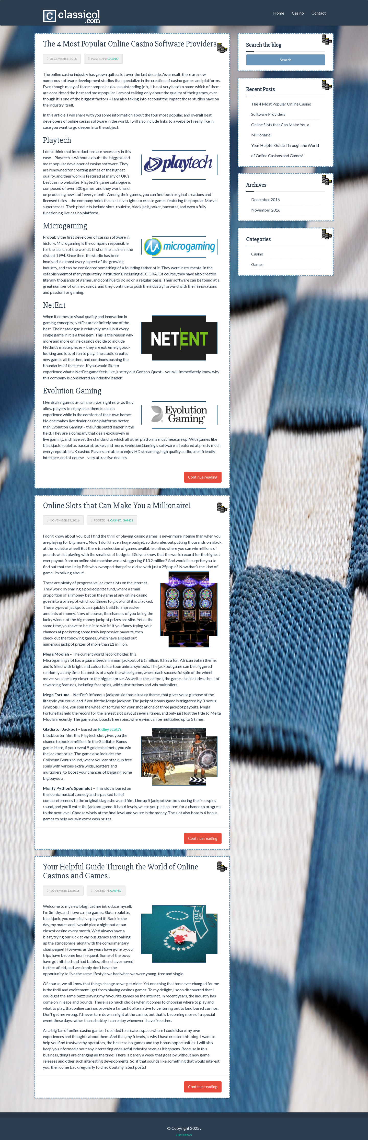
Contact (319, 12)
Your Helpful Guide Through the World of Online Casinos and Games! (120, 871)
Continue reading (202, 477)
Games (128, 520)
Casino (298, 12)
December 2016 (265, 199)
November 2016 (265, 209)
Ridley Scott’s (110, 729)
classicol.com (184, 1134)
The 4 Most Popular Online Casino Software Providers (130, 44)
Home (278, 12)
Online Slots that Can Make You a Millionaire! (117, 505)
